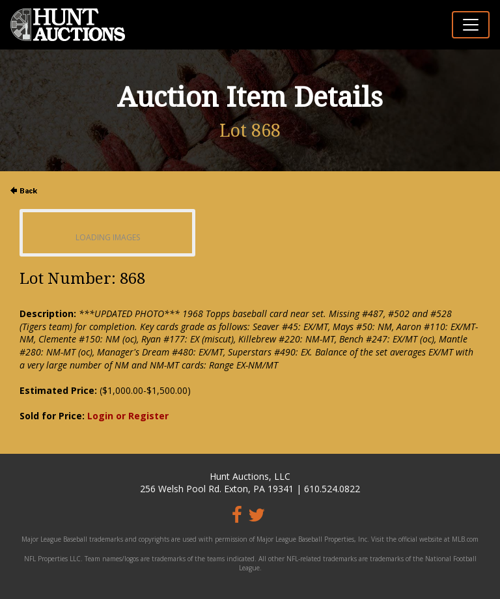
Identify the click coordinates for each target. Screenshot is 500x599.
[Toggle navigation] (471, 24)
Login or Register (128, 416)
